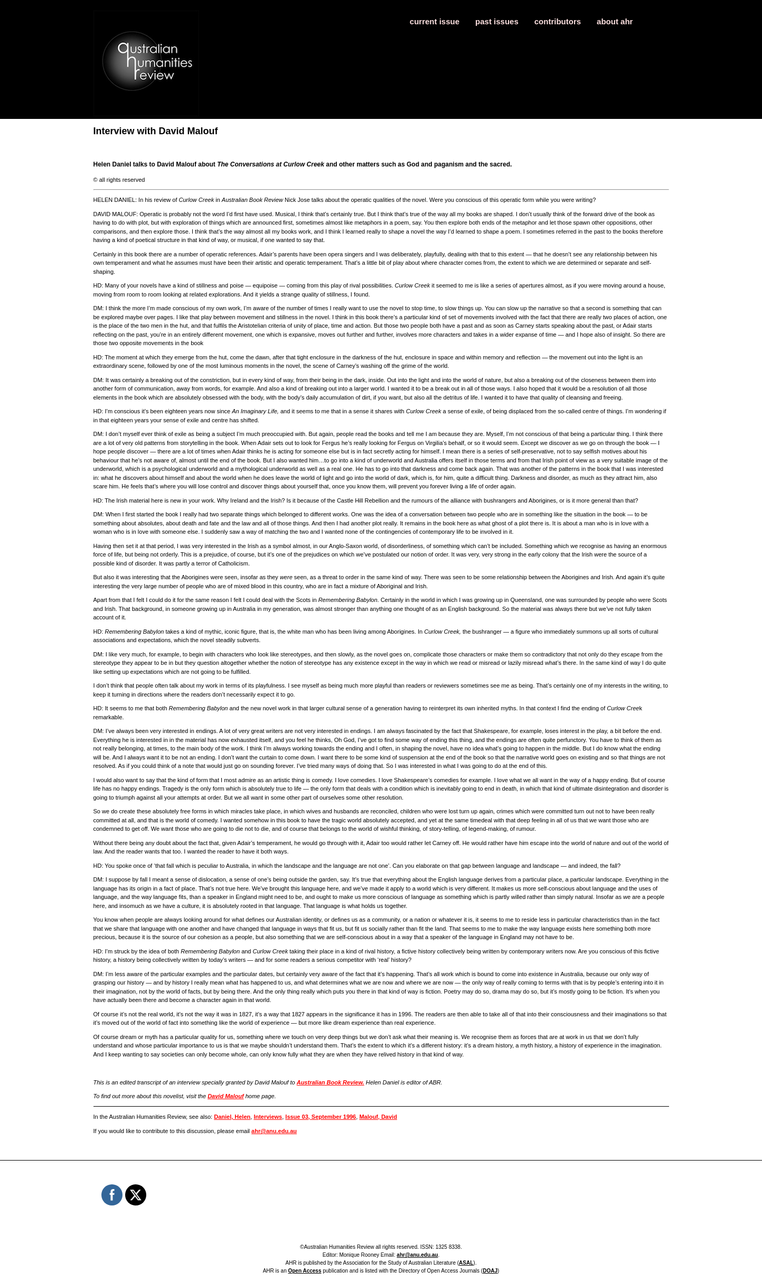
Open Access (304, 1271)
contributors (557, 21)
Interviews (267, 1117)
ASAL (466, 1263)
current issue (434, 21)
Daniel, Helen (232, 1117)
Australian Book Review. (330, 1082)
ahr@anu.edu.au (274, 1131)
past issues (497, 21)
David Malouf (225, 1096)
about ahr (615, 21)
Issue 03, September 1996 (320, 1117)
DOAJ (490, 1271)
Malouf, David (378, 1117)
